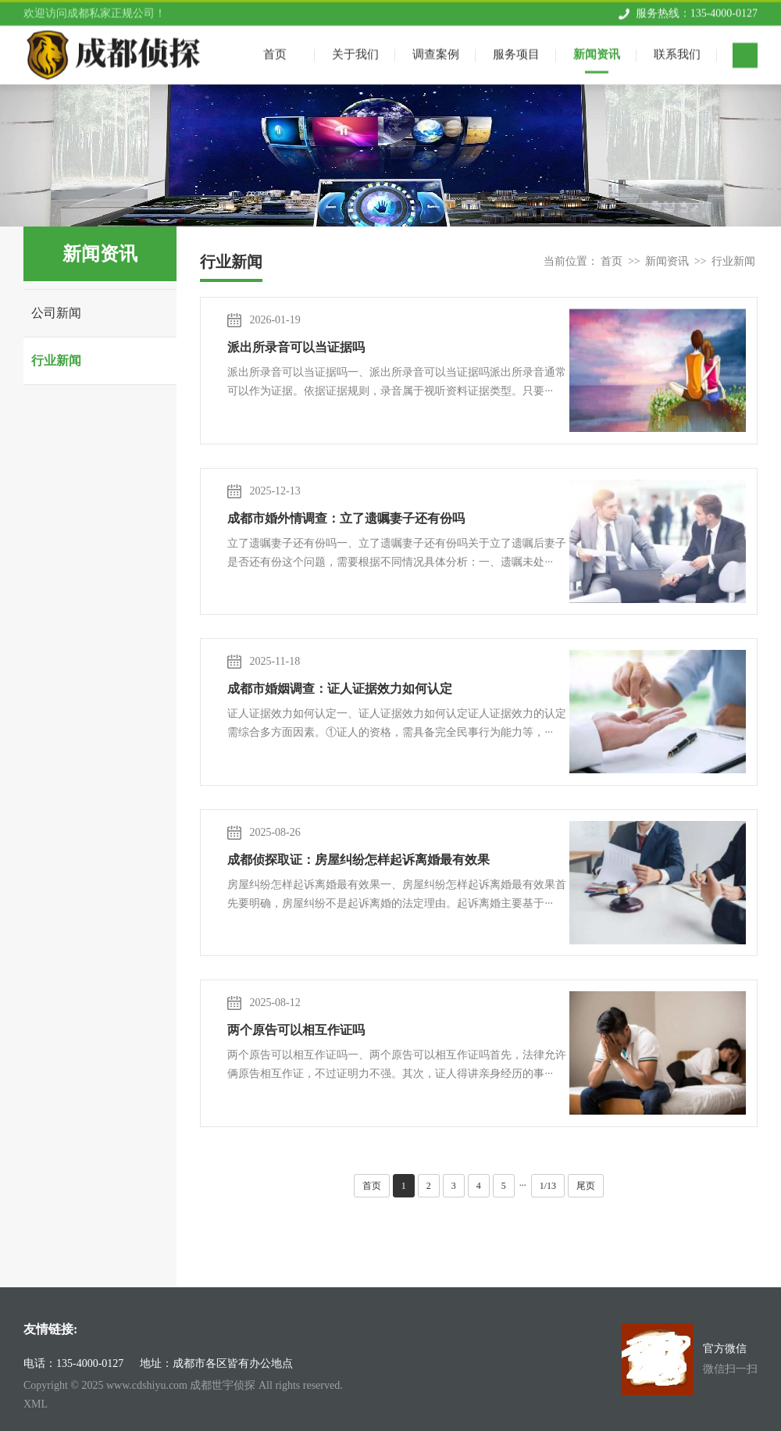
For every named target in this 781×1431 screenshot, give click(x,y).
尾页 (585, 1185)
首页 (611, 261)
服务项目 (516, 51)
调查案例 (435, 51)
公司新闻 (56, 312)
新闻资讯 (596, 51)
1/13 (548, 1185)
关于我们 (355, 51)
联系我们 (677, 51)
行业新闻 (56, 360)
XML (35, 1404)
